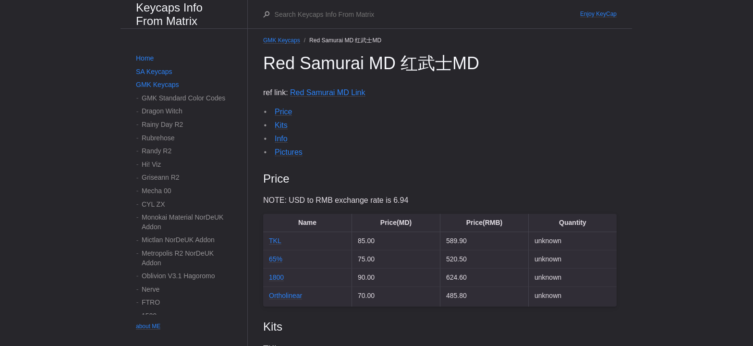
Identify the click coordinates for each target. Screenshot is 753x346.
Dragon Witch (162, 111)
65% (275, 259)
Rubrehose (158, 138)
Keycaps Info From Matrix (169, 14)
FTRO (151, 302)
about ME (148, 326)
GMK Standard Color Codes (183, 98)
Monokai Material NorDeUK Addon (182, 222)
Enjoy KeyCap (598, 14)
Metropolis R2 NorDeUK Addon (178, 258)
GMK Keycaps (157, 84)
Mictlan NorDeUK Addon (178, 240)
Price (283, 112)
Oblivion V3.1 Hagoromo (178, 276)
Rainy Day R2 (162, 124)
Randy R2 (156, 151)
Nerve (150, 289)
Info (281, 139)
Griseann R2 (161, 177)
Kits (281, 125)
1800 (276, 277)
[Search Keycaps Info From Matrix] (427, 14)
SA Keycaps (154, 71)
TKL (275, 241)
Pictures (289, 152)
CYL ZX (153, 204)
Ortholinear (285, 295)
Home (145, 58)
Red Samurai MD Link (327, 92)
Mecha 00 (156, 191)
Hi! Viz (151, 164)
